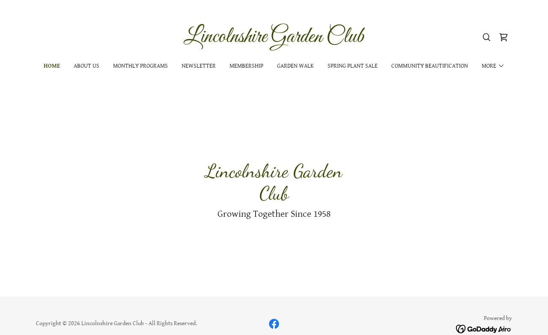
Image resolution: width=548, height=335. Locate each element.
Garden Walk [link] (295, 66)
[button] (493, 66)
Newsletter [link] (199, 66)
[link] (274, 40)
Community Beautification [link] (429, 66)
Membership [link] (246, 66)
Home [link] (52, 66)
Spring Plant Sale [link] (353, 66)
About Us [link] (86, 66)
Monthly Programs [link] (140, 66)
